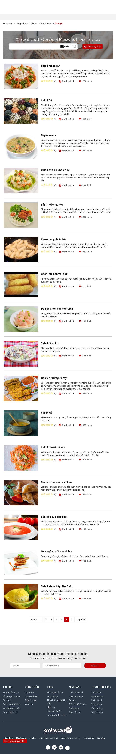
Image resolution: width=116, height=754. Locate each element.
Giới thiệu (8, 738)
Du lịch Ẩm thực (10, 712)
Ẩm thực (7, 700)
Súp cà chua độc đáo (54, 516)
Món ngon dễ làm (55, 692)
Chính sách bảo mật (48, 738)
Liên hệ (32, 738)
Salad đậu (47, 100)
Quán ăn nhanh (76, 692)
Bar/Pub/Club (97, 696)
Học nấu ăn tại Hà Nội (57, 715)
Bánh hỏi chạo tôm (52, 204)
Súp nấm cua (49, 135)
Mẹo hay (51, 707)
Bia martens (97, 712)
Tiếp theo (80, 619)
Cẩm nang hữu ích (11, 704)
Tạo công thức (92, 46)
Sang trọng (96, 704)
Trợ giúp (101, 738)
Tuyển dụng (88, 738)
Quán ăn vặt (75, 712)
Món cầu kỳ (52, 696)
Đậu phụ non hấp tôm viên (57, 308)
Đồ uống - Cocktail (11, 696)
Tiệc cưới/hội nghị (77, 704)
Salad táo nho (49, 343)
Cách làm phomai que (54, 274)
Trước (34, 619)
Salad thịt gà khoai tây (55, 170)
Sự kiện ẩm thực (11, 692)
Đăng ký (95, 665)
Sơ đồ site (21, 738)
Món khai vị (46, 23)
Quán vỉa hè (96, 700)
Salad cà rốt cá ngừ (53, 447)
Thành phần (31, 700)
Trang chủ (8, 23)
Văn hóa (29, 704)
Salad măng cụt (50, 66)
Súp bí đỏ (46, 412)
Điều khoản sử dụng (70, 738)
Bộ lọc (65, 46)
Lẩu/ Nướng (96, 708)
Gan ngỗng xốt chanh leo (56, 551)
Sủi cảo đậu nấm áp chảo (56, 482)
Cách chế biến (31, 696)
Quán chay (74, 708)
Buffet (72, 700)
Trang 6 (58, 23)
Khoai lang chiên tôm (54, 239)
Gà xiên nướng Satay (54, 378)
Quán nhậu (96, 692)
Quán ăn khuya (76, 696)
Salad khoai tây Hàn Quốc (57, 586)
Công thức (21, 23)
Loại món (33, 23)
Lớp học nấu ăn (54, 711)
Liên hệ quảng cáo (14, 741)
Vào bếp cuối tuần (11, 708)
